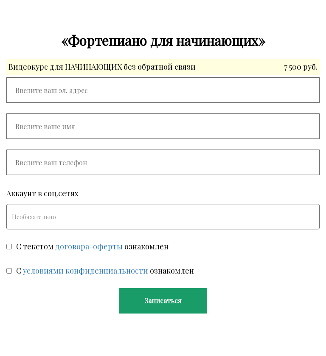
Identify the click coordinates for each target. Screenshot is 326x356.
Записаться (163, 300)
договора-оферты (89, 246)
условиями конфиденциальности (85, 271)
